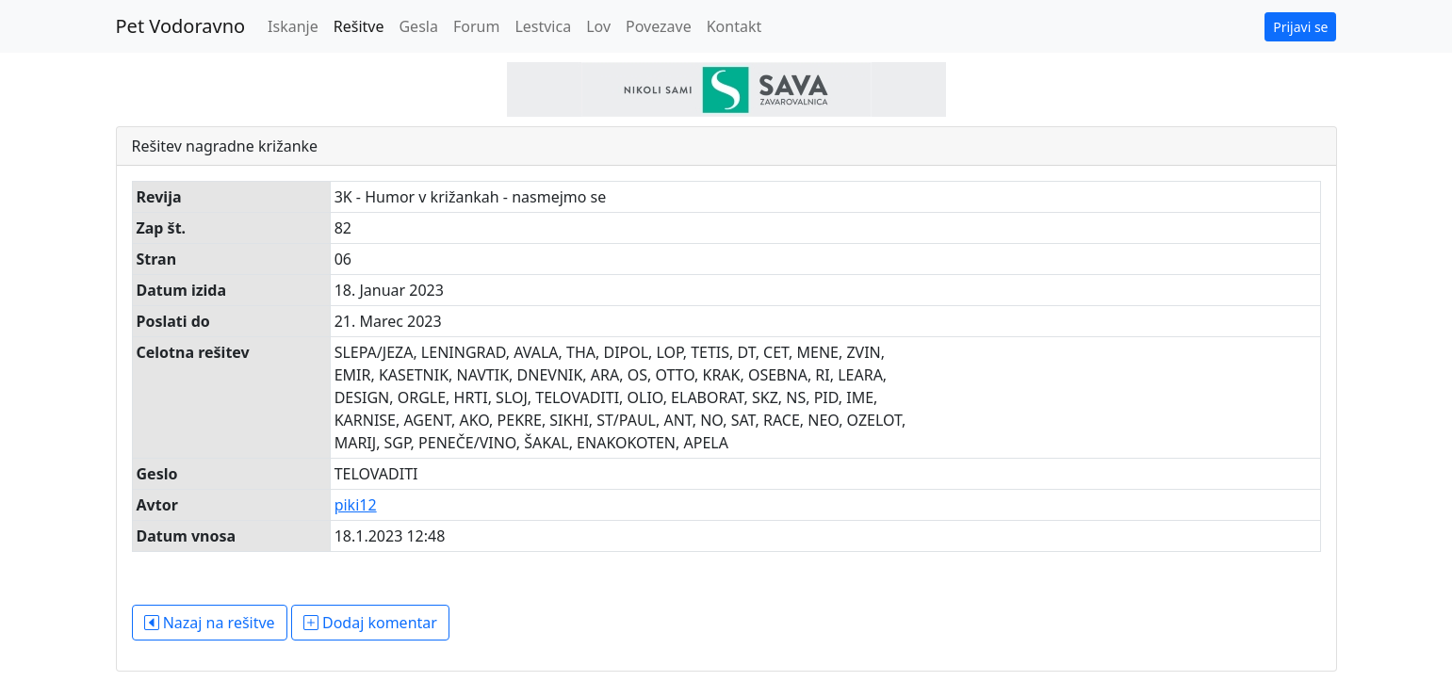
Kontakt (734, 26)
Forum (476, 26)
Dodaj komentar (370, 622)
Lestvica (542, 26)
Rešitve (359, 26)
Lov (598, 26)
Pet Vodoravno (181, 26)
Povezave (659, 26)
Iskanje (293, 26)
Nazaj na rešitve (209, 622)
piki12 (355, 505)
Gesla (418, 26)
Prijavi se (1300, 27)
